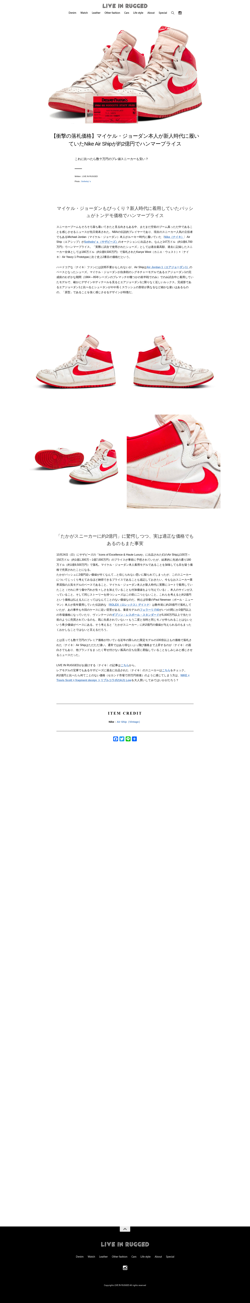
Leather (96, 12)
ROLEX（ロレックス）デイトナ (129, 604)
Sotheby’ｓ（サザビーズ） (101, 241)
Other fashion (112, 12)
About (151, 12)
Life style (138, 12)
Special (163, 12)
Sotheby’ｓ (86, 181)
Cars (126, 12)
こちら (125, 665)
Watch (84, 12)
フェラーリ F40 (149, 609)
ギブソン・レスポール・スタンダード (135, 614)
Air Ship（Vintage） (129, 721)
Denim (72, 12)
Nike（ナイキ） (174, 236)
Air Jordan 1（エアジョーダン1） (168, 267)
